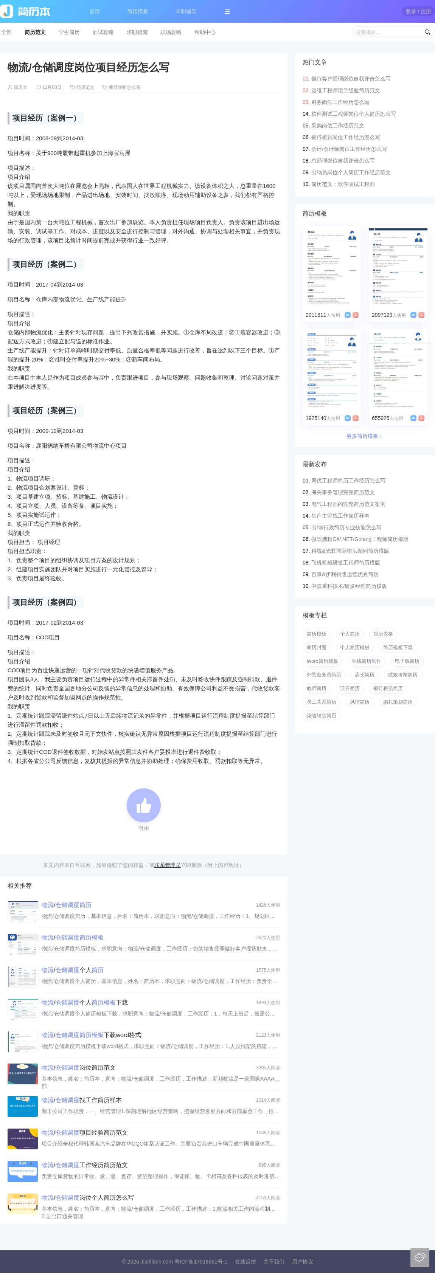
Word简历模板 (322, 661)
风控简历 (360, 702)
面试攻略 (103, 32)
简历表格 (383, 634)
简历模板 (137, 11)
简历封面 (316, 647)
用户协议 (302, 1262)
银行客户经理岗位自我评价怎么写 (351, 79)
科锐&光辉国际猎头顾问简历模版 (350, 551)
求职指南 (137, 32)
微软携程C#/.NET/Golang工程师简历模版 (360, 539)
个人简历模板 (355, 647)
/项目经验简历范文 (85, 1132)
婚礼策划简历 (398, 702)
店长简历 (364, 675)
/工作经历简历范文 (85, 1165)
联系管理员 (167, 865)
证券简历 (350, 688)
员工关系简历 (321, 702)
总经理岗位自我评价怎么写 (343, 161)
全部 (6, 32)
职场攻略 (171, 32)
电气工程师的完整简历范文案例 (348, 504)
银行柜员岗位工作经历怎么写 (345, 137)
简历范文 (35, 32)
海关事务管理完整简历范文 (343, 492)
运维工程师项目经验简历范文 (345, 90)
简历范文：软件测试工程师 (343, 184)
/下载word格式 (91, 1035)
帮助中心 (205, 32)
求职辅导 (186, 11)
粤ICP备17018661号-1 (200, 1262)
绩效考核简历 (403, 675)
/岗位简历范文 (79, 1067)
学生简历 (69, 32)
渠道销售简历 (321, 715)
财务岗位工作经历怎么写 (340, 102)
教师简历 (316, 688)
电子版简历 (407, 661)
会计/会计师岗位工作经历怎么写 (349, 149)
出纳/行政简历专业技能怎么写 (346, 527)
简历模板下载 (398, 647)
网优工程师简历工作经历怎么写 (348, 481)
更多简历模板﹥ (365, 436)
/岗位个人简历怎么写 (88, 1197)
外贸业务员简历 (324, 675)
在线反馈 (245, 1262)
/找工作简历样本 (82, 1100)
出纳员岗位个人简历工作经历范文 (351, 172)
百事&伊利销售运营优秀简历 (344, 574)
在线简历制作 (366, 661)
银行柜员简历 (388, 688)
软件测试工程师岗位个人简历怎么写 (353, 114)
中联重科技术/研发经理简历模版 (349, 586)
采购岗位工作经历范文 (337, 125)
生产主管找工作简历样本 (340, 516)
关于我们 (273, 1262)
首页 (94, 11)
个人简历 (350, 634)
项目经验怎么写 (124, 87)
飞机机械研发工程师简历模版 (345, 563)
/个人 (73, 970)
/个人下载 (85, 1002)
